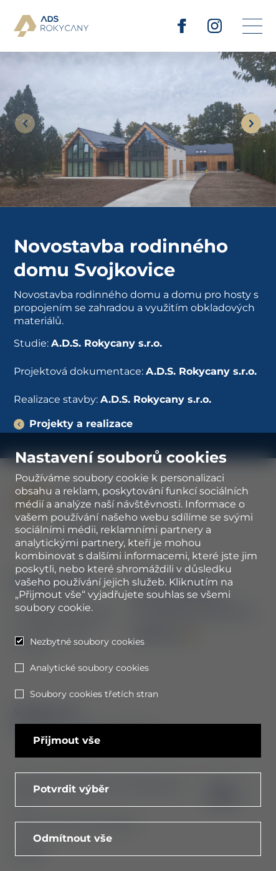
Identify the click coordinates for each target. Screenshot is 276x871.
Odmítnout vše (72, 838)
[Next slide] (251, 123)
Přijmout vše (66, 740)
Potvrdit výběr (71, 789)
